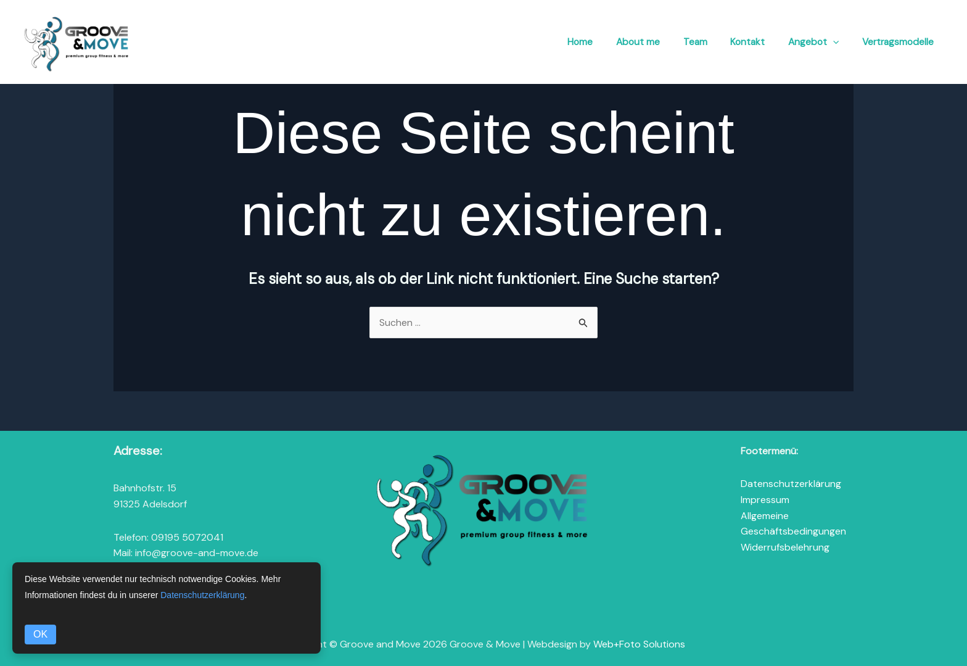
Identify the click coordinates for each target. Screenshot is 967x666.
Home (591, 42)
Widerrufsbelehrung (785, 547)
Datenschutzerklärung (791, 484)
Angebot (815, 42)
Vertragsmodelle (898, 42)
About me (646, 42)
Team (701, 42)
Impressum (765, 499)
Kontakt (751, 42)
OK (40, 634)
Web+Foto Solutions (639, 644)
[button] (835, 42)
